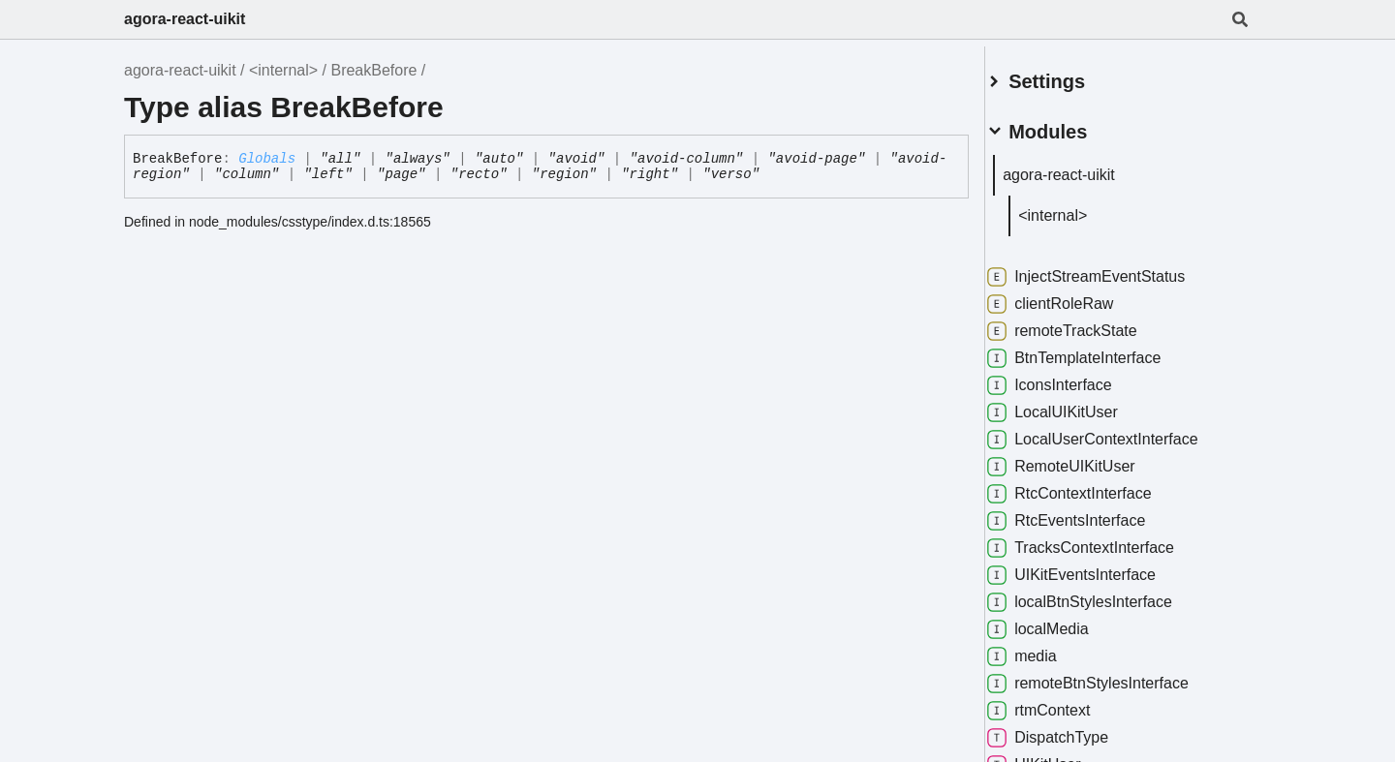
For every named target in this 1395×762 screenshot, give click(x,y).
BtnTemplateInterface (1097, 350)
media (1045, 648)
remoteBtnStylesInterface (1111, 676)
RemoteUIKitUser (1084, 459)
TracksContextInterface (1103, 540)
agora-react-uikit (184, 19)
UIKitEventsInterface (1094, 567)
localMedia (1060, 621)
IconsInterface (1072, 377)
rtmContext (1061, 703)
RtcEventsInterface (1089, 513)
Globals (266, 159)
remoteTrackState (1085, 323)
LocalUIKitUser (1075, 404)
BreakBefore (373, 70)
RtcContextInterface (1092, 486)
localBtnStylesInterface (1102, 594)
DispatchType (1071, 730)
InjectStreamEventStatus (1109, 269)
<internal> (283, 70)
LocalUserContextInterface (1115, 432)
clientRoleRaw (1073, 296)
